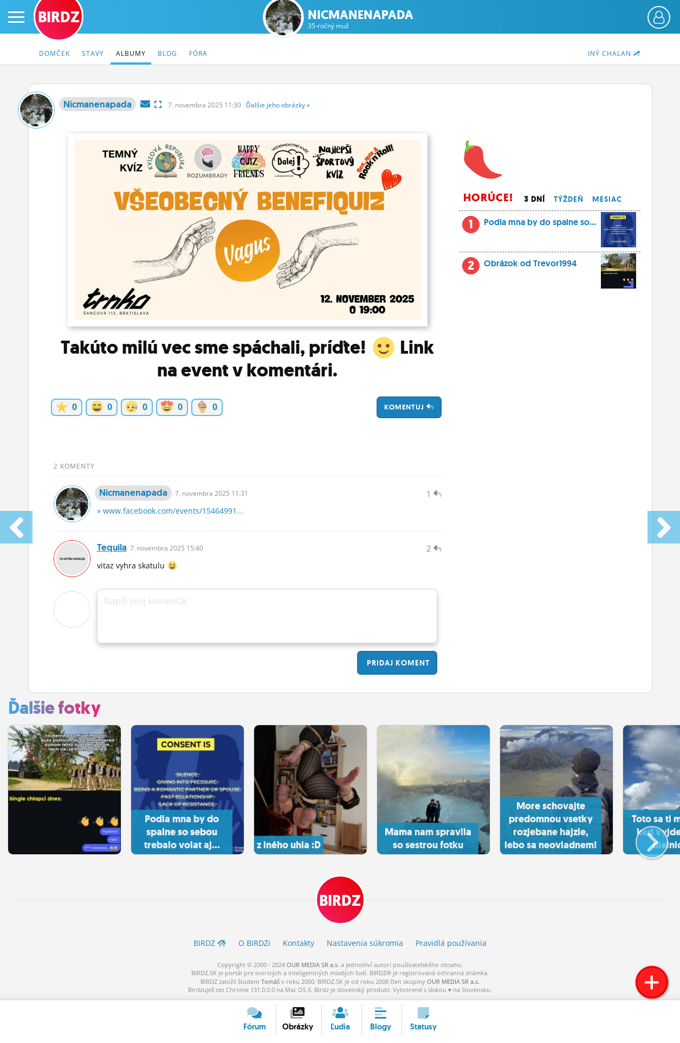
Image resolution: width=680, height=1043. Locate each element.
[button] (643, 838)
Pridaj (397, 663)
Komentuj (409, 407)
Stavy (93, 53)
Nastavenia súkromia (365, 943)
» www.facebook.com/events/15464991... (170, 510)
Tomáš (270, 981)
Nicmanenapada (360, 19)
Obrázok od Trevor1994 (560, 266)
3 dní (534, 199)
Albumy (131, 53)
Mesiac (607, 199)
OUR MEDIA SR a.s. (313, 965)
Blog (167, 53)
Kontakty (298, 943)
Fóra (198, 53)
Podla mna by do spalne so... (549, 225)
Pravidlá (451, 943)
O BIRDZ (254, 943)
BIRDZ (340, 901)
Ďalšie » (278, 105)
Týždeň (569, 199)
